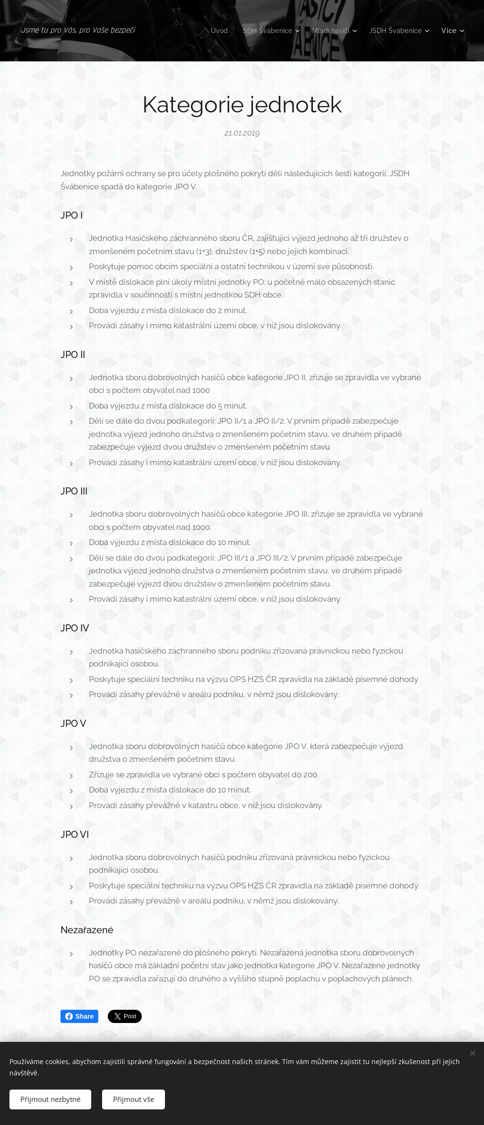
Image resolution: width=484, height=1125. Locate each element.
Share (79, 1016)
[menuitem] (211, 31)
